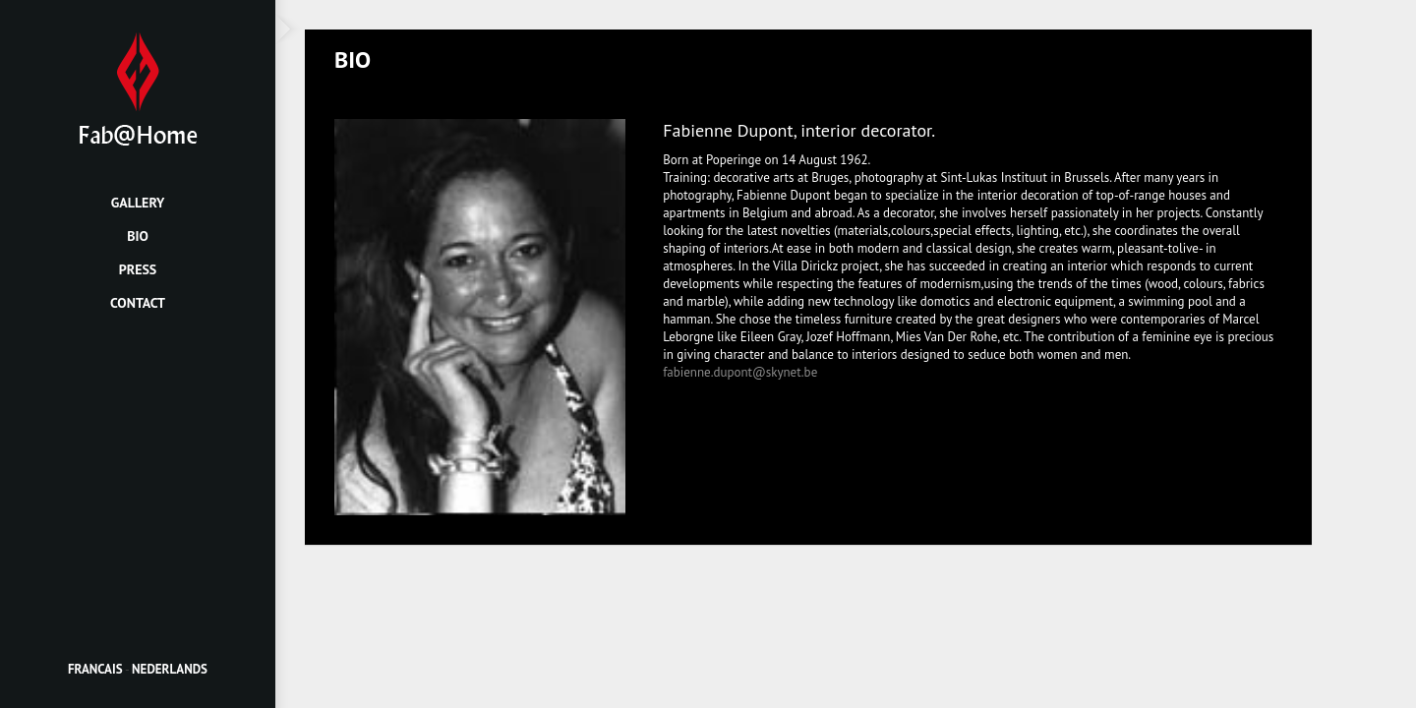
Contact (137, 303)
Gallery (138, 202)
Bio (137, 236)
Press (138, 269)
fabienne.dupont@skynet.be (740, 372)
